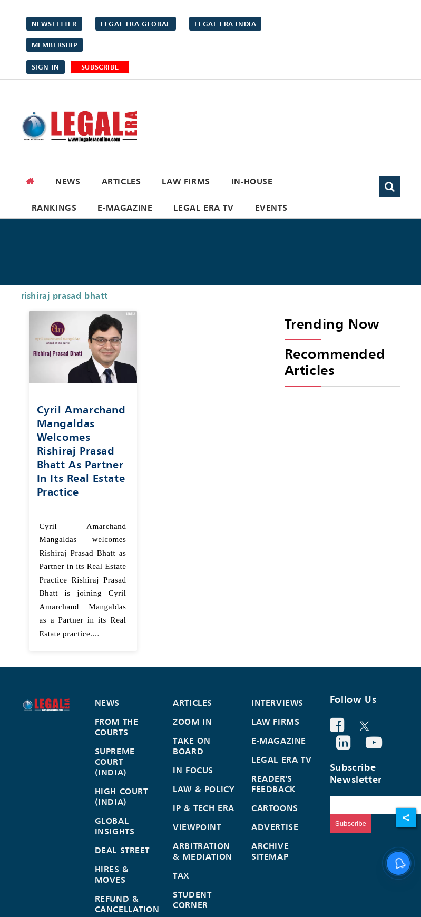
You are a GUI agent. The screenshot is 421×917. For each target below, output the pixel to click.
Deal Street (122, 850)
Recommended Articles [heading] (335, 362)
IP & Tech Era (203, 808)
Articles (121, 181)
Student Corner (192, 899)
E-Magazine (124, 207)
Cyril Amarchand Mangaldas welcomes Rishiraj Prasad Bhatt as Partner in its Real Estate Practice (81, 450)
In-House (252, 181)
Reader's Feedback (273, 783)
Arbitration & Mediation (202, 851)
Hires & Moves (112, 874)
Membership (54, 45)
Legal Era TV (203, 207)
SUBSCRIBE (100, 67)
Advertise (274, 827)
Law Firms (186, 181)
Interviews (277, 702)
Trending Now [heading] (332, 323)
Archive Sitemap (270, 851)
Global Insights (115, 825)
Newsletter (54, 23)
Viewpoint (197, 827)
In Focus (193, 770)
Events (271, 207)
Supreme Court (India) (115, 761)
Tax (181, 875)
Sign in (46, 67)
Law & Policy (203, 789)
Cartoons (274, 808)
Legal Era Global (136, 23)
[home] (30, 181)
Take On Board (191, 745)
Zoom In (192, 721)
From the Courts (117, 726)
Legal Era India (225, 23)
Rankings (54, 207)
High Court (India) (121, 796)
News (67, 181)
